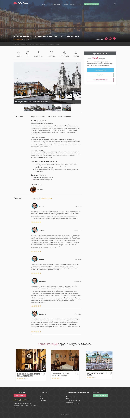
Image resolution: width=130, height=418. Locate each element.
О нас (67, 395)
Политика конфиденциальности (22, 403)
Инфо (80, 4)
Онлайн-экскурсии (91, 4)
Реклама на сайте (71, 397)
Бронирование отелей (72, 404)
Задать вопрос (20, 395)
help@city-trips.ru (23, 400)
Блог (67, 398)
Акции (41, 398)
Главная (42, 395)
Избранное (73, 4)
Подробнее (100, 75)
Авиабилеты (69, 402)
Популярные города (55, 4)
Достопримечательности (73, 400)
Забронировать (100, 70)
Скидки (66, 4)
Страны (44, 4)
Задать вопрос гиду (100, 80)
